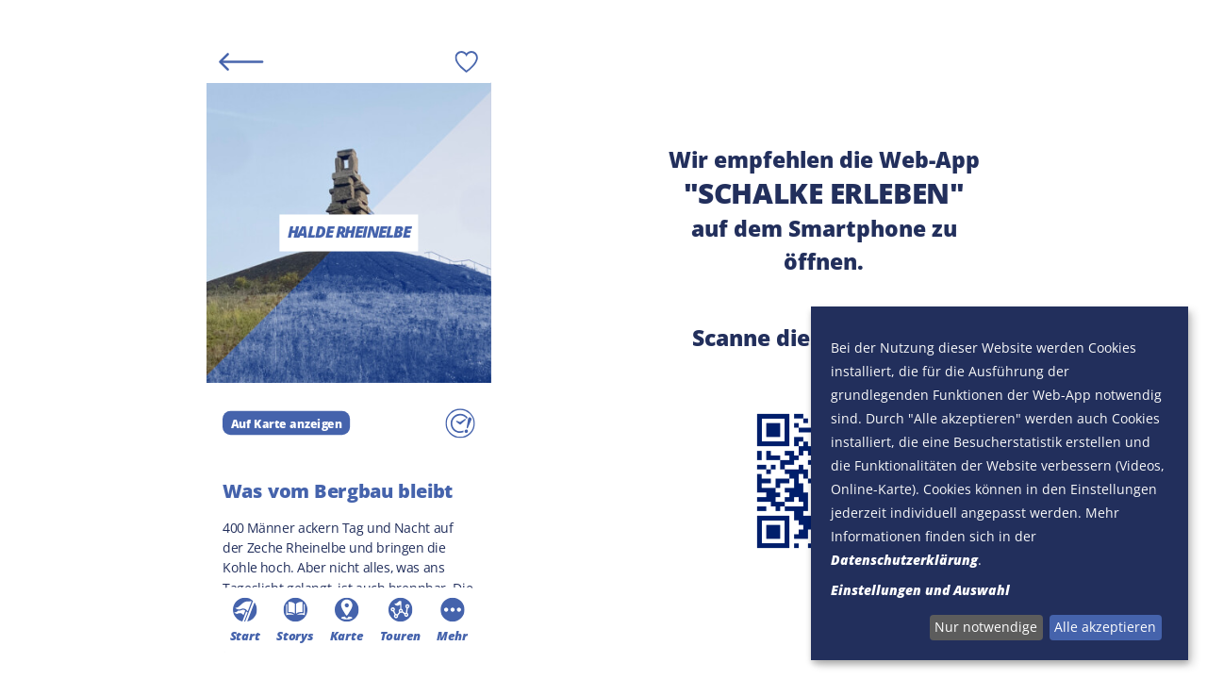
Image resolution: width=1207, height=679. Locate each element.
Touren (399, 619)
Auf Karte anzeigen (285, 422)
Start (244, 619)
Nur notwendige (985, 627)
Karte (346, 619)
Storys (294, 619)
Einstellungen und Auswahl (920, 590)
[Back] (241, 61)
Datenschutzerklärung (904, 560)
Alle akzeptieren (1105, 627)
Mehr (451, 619)
